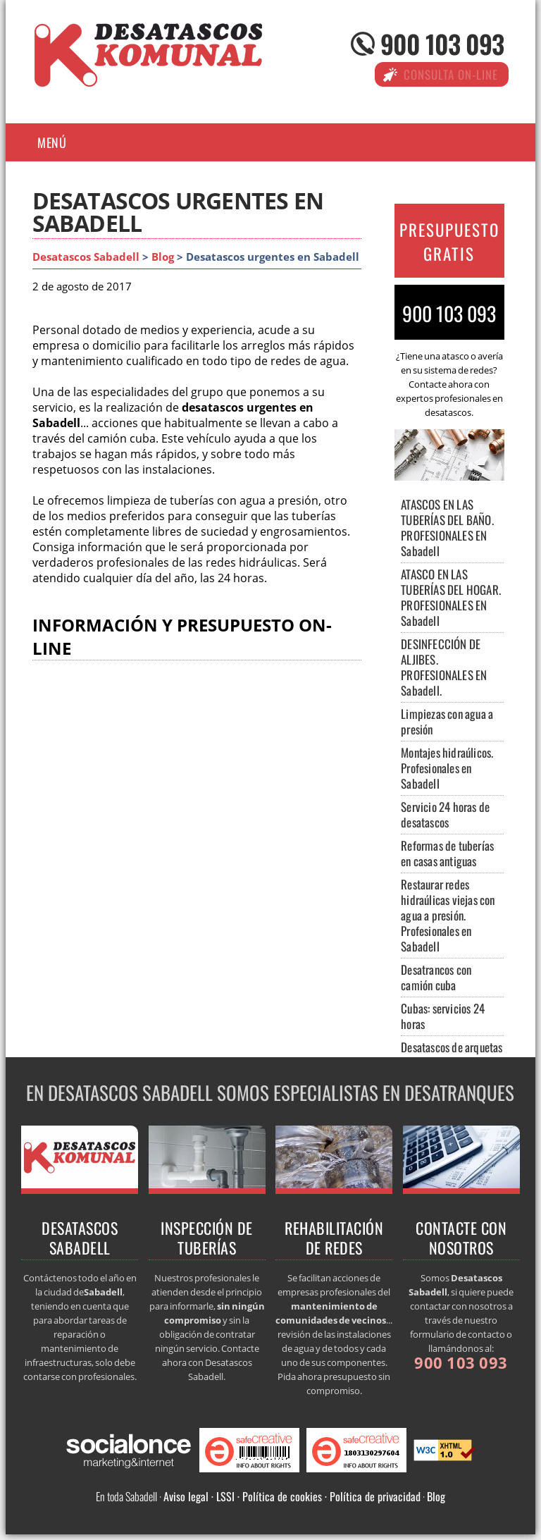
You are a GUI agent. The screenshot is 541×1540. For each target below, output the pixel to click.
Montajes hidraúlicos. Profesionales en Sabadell (447, 768)
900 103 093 (442, 43)
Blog (162, 257)
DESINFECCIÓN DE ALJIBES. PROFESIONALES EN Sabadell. (444, 667)
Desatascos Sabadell (85, 257)
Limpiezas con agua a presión (447, 721)
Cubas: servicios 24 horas (443, 1016)
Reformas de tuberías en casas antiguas (447, 853)
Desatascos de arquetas (451, 1047)
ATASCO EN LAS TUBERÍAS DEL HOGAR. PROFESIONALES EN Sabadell (451, 597)
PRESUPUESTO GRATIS (449, 242)
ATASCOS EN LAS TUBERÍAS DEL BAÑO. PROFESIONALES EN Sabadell (447, 527)
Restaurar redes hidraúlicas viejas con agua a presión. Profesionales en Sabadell (448, 915)
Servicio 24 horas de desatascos (445, 814)
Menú (51, 142)
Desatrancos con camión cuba (436, 977)
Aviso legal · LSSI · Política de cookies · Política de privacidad (292, 1496)
